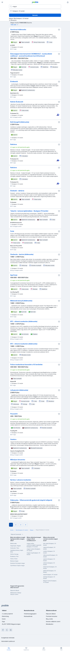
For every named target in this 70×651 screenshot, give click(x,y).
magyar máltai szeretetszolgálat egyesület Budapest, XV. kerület (34, 545)
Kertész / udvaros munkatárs (20, 480)
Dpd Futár (13, 275)
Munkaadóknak (28, 616)
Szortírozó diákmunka (18, 29)
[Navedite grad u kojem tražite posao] (35, 11)
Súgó (3, 621)
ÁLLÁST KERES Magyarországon (11, 624)
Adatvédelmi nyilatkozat (8, 641)
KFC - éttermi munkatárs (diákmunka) (23, 321)
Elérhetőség (5, 616)
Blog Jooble (49, 619)
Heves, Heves (13, 558)
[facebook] (3, 630)
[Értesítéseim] (68, 2)
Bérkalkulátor (49, 624)
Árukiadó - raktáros (17, 191)
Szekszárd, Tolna (14, 548)
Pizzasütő (13, 414)
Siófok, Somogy (14, 554)
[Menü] (2, 2)
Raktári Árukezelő (16, 102)
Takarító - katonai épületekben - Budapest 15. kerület (29, 211)
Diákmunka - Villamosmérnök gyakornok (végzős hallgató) (31, 500)
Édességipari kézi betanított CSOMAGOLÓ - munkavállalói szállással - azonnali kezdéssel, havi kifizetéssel (31, 55)
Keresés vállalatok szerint (53, 621)
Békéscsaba (13, 543)
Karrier (4, 619)
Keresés (35, 15)
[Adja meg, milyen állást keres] (35, 6)
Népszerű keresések (17, 534)
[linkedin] (10, 630)
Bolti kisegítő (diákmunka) (19, 122)
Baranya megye (14, 561)
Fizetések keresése (51, 616)
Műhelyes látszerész (17, 459)
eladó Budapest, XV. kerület (50, 574)
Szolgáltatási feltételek (7, 638)
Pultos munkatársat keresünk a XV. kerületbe (26, 364)
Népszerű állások (14, 590)
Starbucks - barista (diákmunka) (21, 254)
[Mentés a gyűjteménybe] (59, 29)
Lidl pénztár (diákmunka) (19, 390)
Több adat (14, 25)
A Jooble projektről (7, 614)
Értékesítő (14, 81)
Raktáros (13, 144)
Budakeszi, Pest (14, 556)
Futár (12, 231)
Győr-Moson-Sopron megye (17, 565)
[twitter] (6, 630)
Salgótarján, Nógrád (15, 545)
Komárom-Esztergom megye (17, 563)
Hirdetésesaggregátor (30, 614)
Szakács (13, 439)
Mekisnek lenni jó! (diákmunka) (21, 301)
